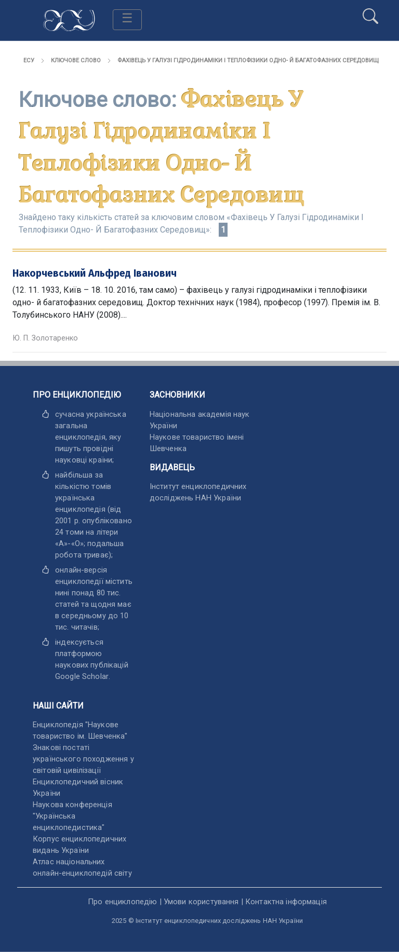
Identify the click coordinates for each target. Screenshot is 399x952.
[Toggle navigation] (127, 19)
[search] (370, 12)
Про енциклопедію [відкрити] (122, 901)
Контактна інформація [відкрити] (286, 901)
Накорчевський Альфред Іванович (94, 273)
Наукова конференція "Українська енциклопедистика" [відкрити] (72, 816)
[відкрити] (82, 676)
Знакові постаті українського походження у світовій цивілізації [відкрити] (83, 759)
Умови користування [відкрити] (201, 901)
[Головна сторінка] (69, 19)
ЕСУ (28, 60)
